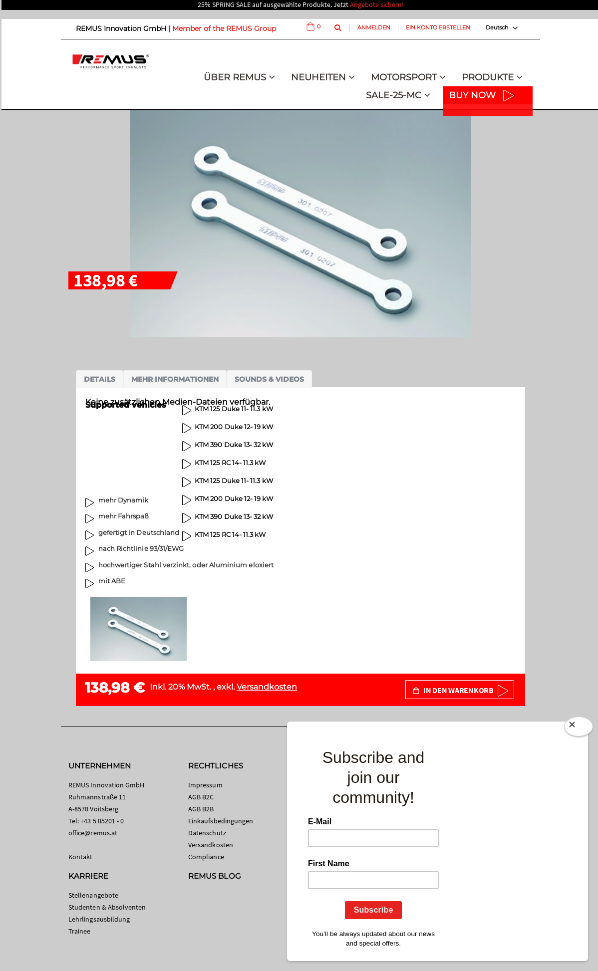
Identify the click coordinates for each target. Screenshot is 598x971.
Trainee (79, 931)
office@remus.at (92, 832)
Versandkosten (267, 687)
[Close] (578, 728)
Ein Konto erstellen (438, 27)
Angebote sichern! (377, 4)
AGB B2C (201, 796)
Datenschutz (207, 832)
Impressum (205, 784)
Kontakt (80, 856)
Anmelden (373, 27)
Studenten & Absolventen (107, 907)
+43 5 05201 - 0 (102, 820)
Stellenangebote (93, 895)
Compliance (206, 856)
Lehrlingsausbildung (99, 919)
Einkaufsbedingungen (220, 820)
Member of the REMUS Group (224, 28)
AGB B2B (201, 808)
